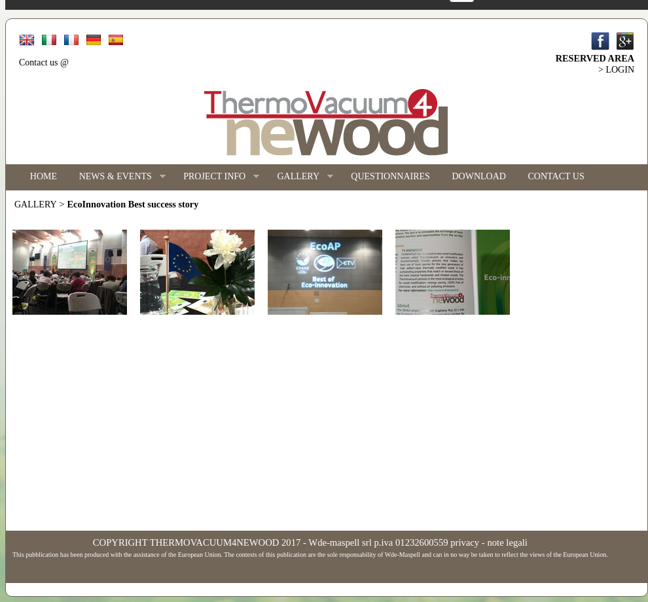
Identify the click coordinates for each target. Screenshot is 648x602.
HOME (43, 176)
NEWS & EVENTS (117, 177)
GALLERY (299, 177)
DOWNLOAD (479, 176)
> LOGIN (616, 70)
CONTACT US (556, 176)
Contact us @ (44, 62)
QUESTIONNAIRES (390, 176)
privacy (464, 542)
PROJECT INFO (215, 177)
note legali (507, 542)
